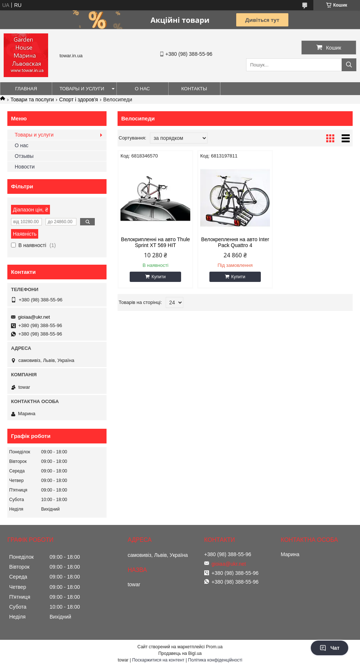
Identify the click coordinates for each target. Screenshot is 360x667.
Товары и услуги (82, 88)
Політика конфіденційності (215, 660)
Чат (329, 648)
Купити (158, 276)
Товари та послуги (32, 99)
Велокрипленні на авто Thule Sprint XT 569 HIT (155, 242)
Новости (25, 167)
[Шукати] (349, 64)
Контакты (194, 88)
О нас (142, 88)
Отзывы (24, 156)
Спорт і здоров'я (78, 99)
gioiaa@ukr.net (34, 317)
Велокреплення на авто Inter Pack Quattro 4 (235, 242)
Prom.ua (214, 646)
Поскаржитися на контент (158, 660)
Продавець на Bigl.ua (180, 653)
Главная (26, 88)
